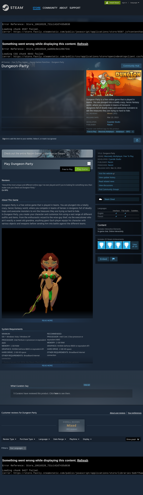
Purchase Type (26, 447)
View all (87, 388)
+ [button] (132, 135)
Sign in (5, 142)
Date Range (58, 447)
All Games (5, 66)
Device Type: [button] (17, 460)
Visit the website (107, 236)
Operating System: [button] (114, 456)
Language (43, 447)
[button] (11, 455)
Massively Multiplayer (106, 135)
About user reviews (117, 416)
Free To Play (128, 219)
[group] (71, 458)
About (63, 7)
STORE (37, 7)
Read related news (106, 244)
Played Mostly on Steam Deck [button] (90, 456)
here (56, 397)
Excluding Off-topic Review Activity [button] (45, 456)
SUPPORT (75, 7)
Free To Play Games (20, 66)
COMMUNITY (50, 7)
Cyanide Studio (113, 125)
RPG (128, 135)
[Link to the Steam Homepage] (15, 10)
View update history (107, 240)
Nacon (110, 128)
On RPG (5, 194)
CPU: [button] (129, 456)
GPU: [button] (4, 460)
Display (86, 447)
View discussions (106, 248)
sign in (124, 3)
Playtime (73, 447)
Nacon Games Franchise (40, 66)
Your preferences (135, 416)
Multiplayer (120, 135)
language (133, 3)
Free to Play (91, 135)
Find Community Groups (109, 252)
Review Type (8, 447)
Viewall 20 (134, 203)
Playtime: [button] (68, 456)
